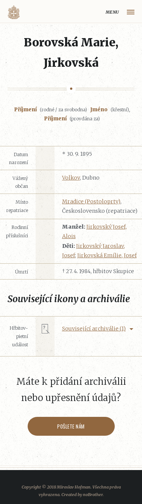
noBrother (93, 494)
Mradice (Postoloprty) (91, 201)
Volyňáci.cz (14, 12)
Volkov (71, 177)
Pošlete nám (71, 426)
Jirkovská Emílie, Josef (107, 255)
